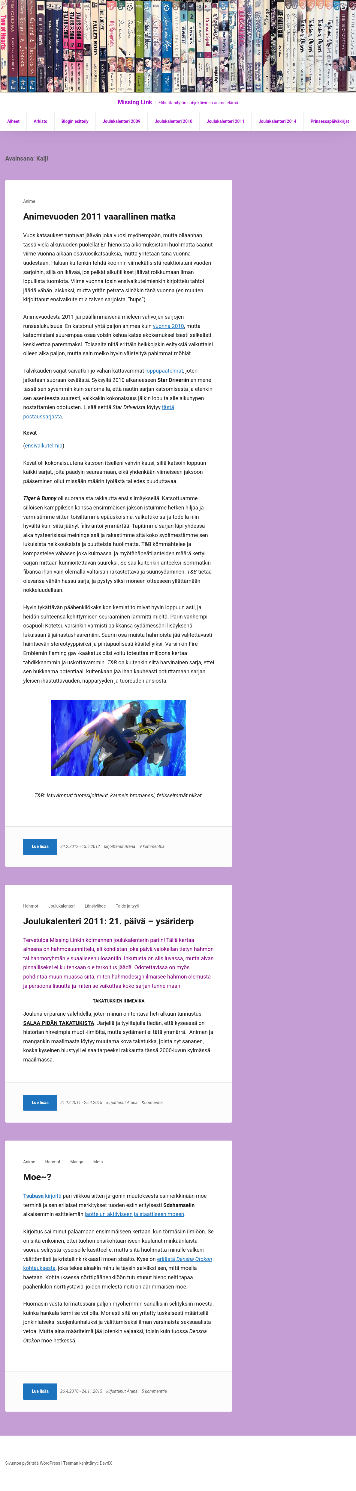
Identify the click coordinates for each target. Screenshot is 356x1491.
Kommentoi (153, 1102)
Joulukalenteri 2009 (121, 121)
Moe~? (37, 1177)
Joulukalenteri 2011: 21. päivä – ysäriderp (108, 921)
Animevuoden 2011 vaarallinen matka (99, 216)
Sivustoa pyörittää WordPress (32, 1463)
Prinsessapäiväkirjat (330, 121)
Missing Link (135, 102)
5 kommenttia (155, 1391)
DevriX (106, 1463)
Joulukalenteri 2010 (173, 121)
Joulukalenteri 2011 (225, 121)
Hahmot (30, 906)
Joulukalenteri (61, 906)
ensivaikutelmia (43, 445)
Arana (131, 846)
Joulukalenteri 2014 (278, 121)
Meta (98, 1161)
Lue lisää (40, 846)
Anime (29, 201)
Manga (76, 1161)
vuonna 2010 (168, 326)
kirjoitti (42, 1196)
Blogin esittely (75, 121)
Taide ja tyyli (127, 906)
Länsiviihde (95, 906)
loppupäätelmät (164, 371)
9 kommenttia (153, 846)
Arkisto (40, 121)
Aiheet (13, 121)
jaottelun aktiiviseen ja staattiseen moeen (134, 1214)
